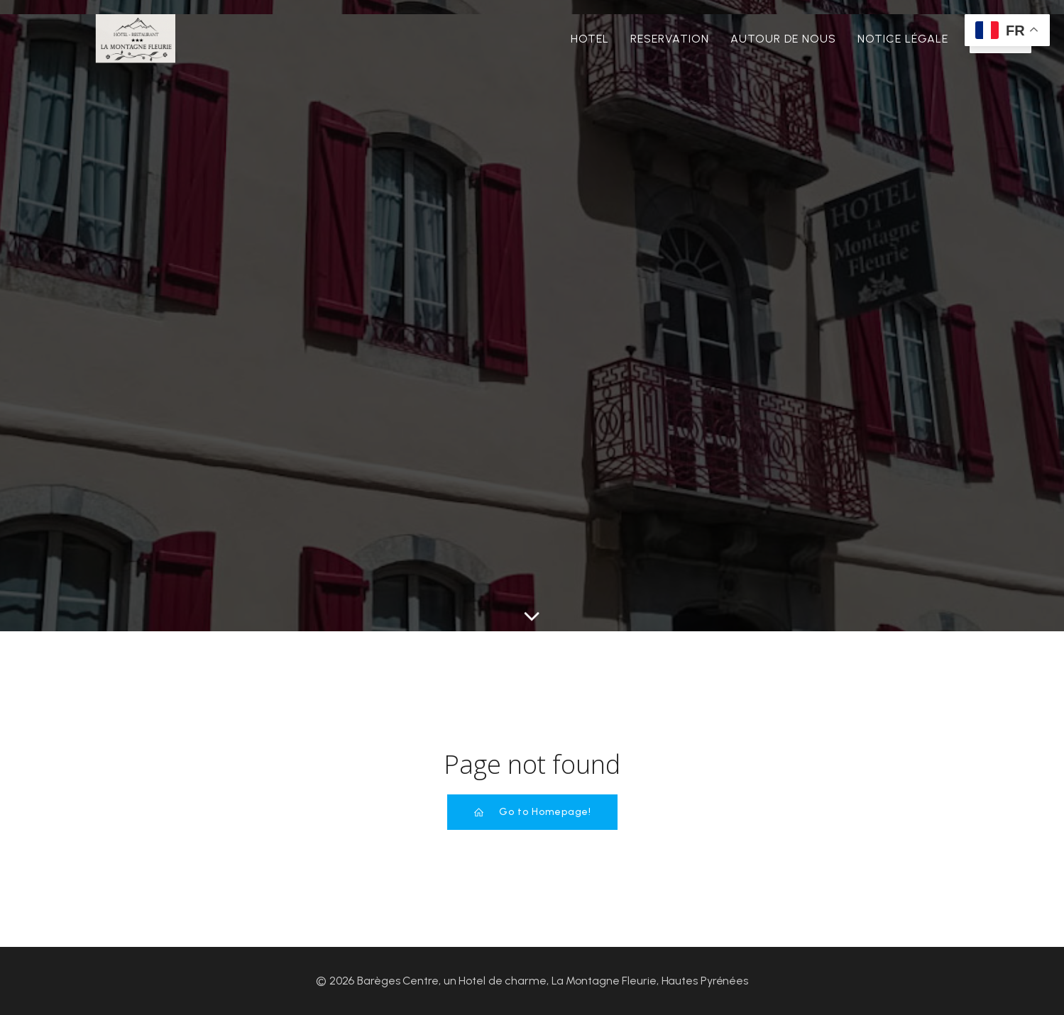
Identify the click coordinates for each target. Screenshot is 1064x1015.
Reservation (669, 38)
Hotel (590, 38)
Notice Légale (902, 38)
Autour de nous (783, 38)
